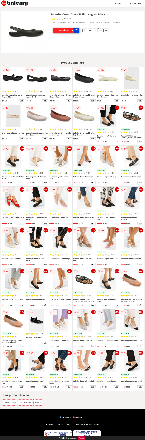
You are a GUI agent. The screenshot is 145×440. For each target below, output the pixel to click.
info (21, 101)
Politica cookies (92, 424)
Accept (82, 438)
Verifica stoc (68, 30)
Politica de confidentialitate (73, 424)
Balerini (118, 3)
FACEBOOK (65, 417)
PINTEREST (78, 417)
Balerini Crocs (25, 402)
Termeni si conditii (52, 424)
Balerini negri (10, 402)
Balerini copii (135, 3)
